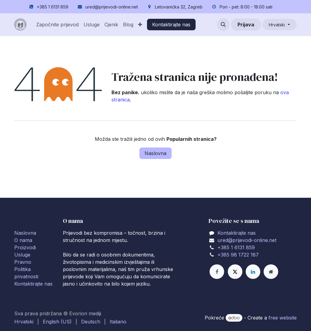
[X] (235, 271)
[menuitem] (57, 24)
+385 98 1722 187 (238, 255)
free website (282, 318)
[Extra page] (271, 271)
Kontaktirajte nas (171, 25)
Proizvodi (25, 247)
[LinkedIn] (253, 271)
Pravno (22, 262)
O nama (23, 240)
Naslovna (155, 153)
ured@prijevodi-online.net (246, 240)
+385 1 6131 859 (236, 247)
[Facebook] (217, 271)
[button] (223, 24)
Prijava (246, 25)
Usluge (22, 255)
